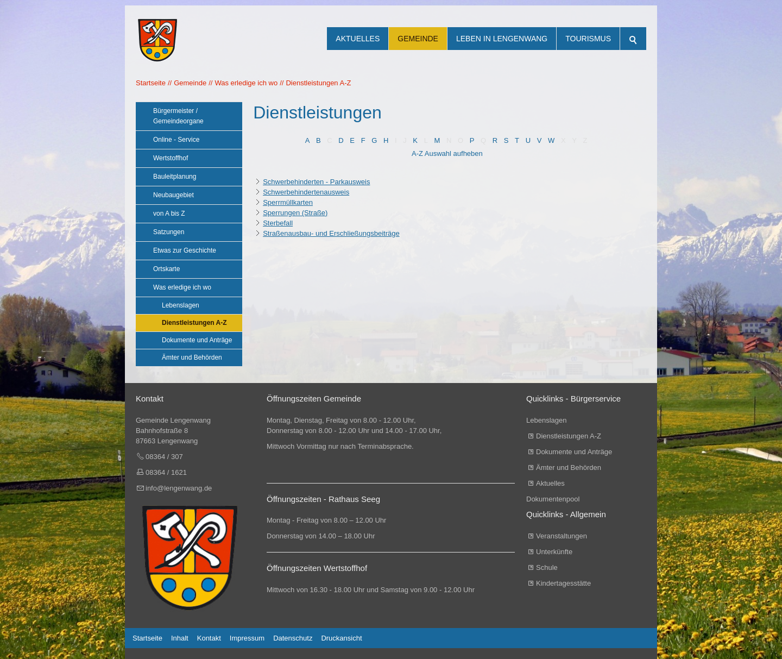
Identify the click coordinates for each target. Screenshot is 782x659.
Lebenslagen (180, 305)
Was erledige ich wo (182, 287)
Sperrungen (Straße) (295, 213)
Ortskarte (166, 269)
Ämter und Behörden (192, 357)
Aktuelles (358, 38)
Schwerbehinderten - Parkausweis (316, 182)
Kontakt (209, 638)
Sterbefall (278, 223)
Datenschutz (292, 638)
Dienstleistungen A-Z (194, 323)
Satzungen (168, 232)
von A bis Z (169, 213)
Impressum (247, 638)
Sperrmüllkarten (288, 202)
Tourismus (588, 38)
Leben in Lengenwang (501, 38)
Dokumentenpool (552, 499)
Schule (547, 567)
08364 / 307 (164, 457)
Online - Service (176, 139)
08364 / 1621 (166, 472)
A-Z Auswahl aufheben (447, 153)
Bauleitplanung (174, 176)
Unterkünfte (554, 552)
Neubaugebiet (173, 195)
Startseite (147, 638)
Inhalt (179, 638)
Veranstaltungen (561, 536)
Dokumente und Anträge (197, 340)
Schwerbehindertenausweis (306, 192)
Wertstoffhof (170, 158)
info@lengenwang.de (179, 488)
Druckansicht (341, 638)
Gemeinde (418, 38)
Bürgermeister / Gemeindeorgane (178, 116)
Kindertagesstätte (563, 583)
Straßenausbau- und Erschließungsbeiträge (331, 233)
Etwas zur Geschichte (184, 250)
